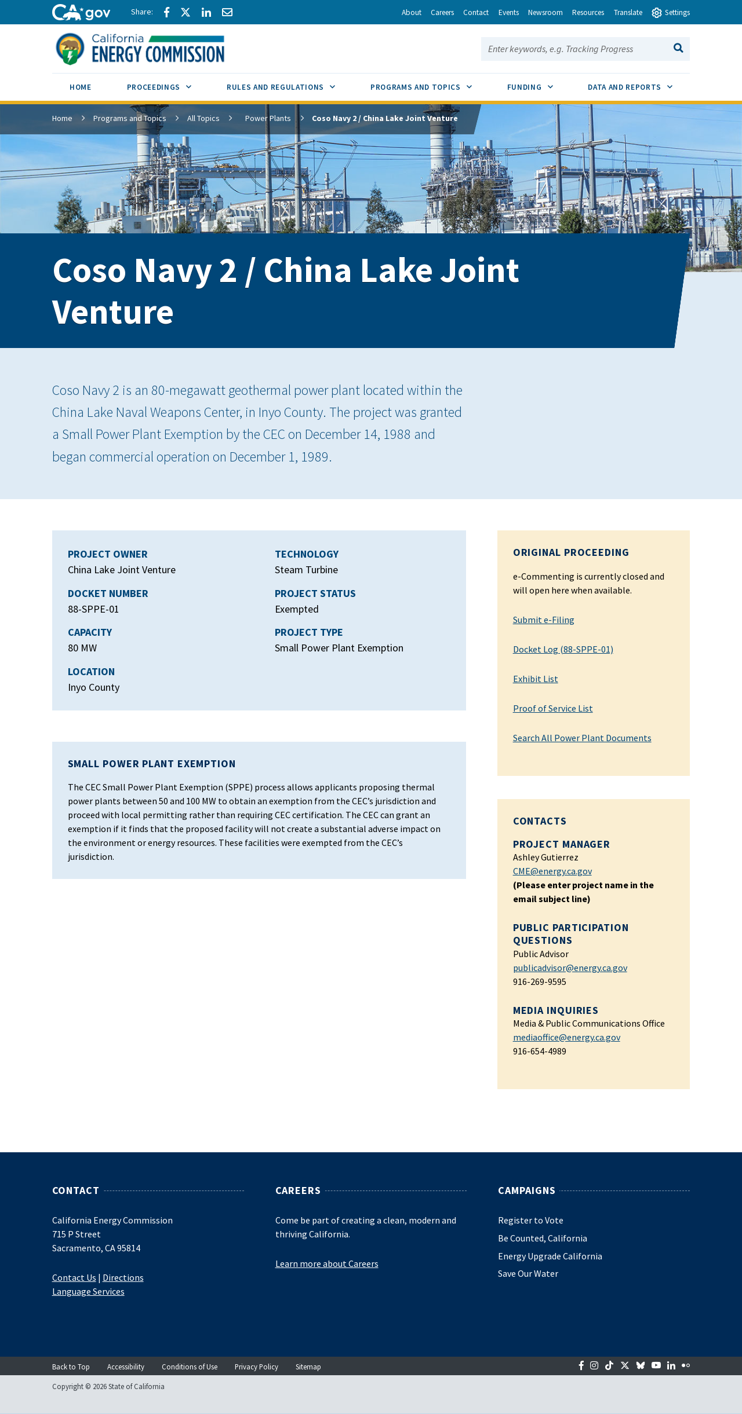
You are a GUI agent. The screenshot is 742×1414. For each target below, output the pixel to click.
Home (62, 118)
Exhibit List (535, 678)
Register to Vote (530, 1220)
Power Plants (263, 118)
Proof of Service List (553, 708)
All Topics (203, 118)
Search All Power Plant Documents (582, 737)
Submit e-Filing (543, 619)
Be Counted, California (542, 1238)
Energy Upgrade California (550, 1256)
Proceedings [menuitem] (168, 83)
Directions (123, 1277)
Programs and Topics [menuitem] (429, 83)
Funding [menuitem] (538, 83)
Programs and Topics (129, 118)
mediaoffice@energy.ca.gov (566, 1037)
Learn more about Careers (327, 1263)
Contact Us (74, 1277)
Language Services (88, 1291)
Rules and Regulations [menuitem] (290, 83)
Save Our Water (528, 1273)
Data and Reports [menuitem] (639, 83)
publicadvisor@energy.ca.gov (570, 967)
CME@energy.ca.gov (552, 871)
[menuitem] (81, 89)
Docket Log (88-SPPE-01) (563, 649)
